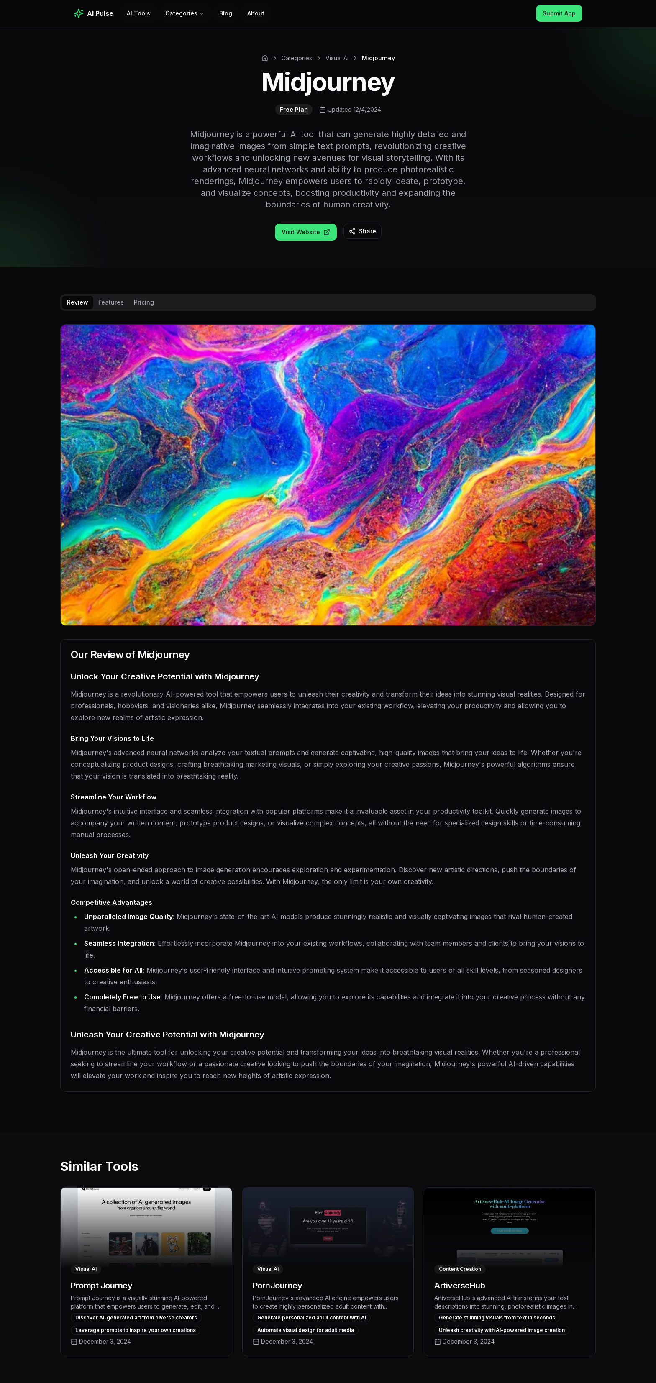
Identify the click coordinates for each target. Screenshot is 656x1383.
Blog (225, 13)
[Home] (264, 58)
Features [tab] (111, 302)
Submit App (559, 13)
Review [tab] (77, 302)
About (255, 13)
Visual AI (336, 57)
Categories (184, 13)
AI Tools (138, 13)
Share (362, 231)
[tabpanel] (328, 714)
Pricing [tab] (144, 302)
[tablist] (328, 302)
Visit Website (306, 232)
